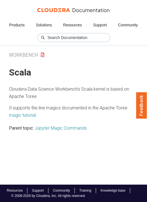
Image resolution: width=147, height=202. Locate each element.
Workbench (23, 55)
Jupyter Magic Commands (61, 128)
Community (128, 25)
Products (17, 25)
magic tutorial (22, 115)
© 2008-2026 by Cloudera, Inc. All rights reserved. (48, 196)
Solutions (44, 25)
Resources (72, 25)
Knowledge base (113, 190)
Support (100, 25)
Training (85, 190)
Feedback (141, 105)
